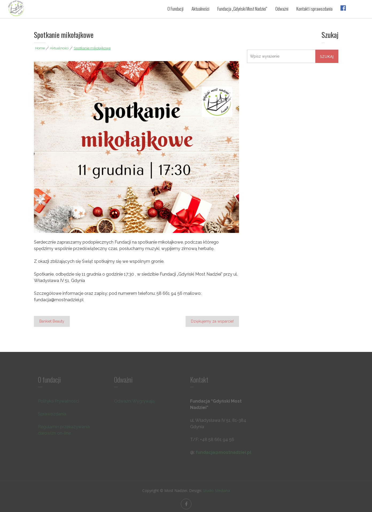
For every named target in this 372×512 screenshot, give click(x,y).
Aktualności (200, 8)
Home (40, 48)
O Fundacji (175, 8)
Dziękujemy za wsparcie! (212, 321)
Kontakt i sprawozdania (314, 8)
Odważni (281, 8)
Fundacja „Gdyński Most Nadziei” (242, 8)
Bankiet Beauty (51, 321)
